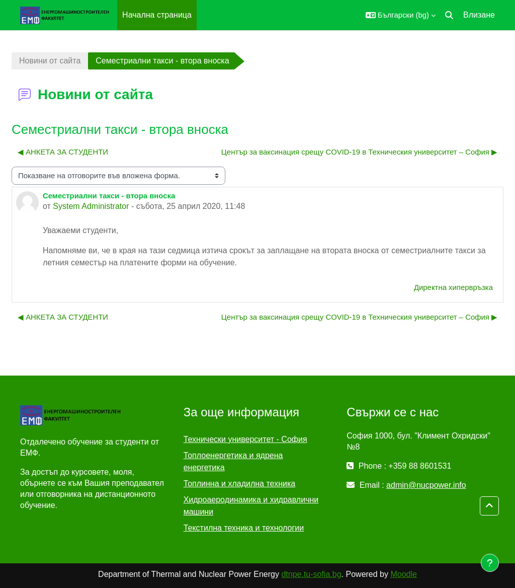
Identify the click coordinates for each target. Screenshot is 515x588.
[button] (401, 15)
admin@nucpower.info (426, 485)
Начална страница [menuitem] (157, 15)
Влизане (479, 15)
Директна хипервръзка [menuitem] (453, 287)
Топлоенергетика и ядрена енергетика (233, 461)
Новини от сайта (49, 60)
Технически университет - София (245, 439)
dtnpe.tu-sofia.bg (311, 574)
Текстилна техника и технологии (244, 528)
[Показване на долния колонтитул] (490, 563)
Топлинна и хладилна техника (240, 483)
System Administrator (91, 206)
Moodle (403, 574)
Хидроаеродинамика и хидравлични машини (251, 505)
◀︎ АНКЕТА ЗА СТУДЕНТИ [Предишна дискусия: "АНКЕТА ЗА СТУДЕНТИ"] (63, 152)
